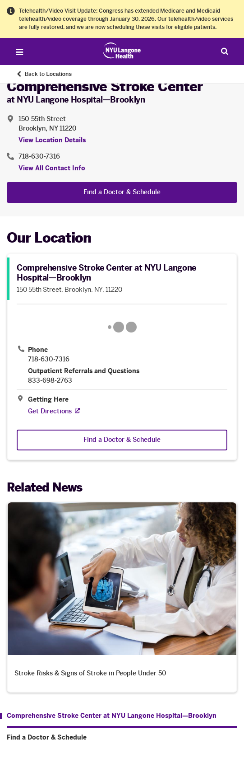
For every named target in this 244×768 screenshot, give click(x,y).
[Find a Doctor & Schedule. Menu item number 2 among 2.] (122, 738)
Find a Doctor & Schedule (122, 192)
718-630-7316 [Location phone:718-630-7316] (39, 156)
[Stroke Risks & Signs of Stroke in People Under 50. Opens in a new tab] (122, 597)
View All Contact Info (51, 168)
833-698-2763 (50, 381)
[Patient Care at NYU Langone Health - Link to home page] (122, 50)
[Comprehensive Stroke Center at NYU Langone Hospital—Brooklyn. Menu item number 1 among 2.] (108, 716)
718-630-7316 (48, 359)
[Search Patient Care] (225, 51)
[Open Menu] (19, 52)
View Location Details (52, 140)
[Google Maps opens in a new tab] (122, 327)
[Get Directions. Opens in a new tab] (50, 411)
